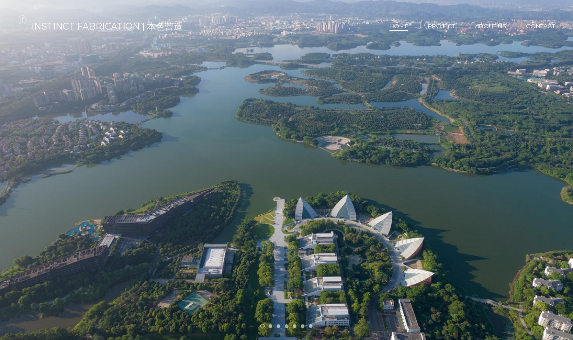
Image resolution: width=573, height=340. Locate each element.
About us (490, 26)
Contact (540, 26)
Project (441, 26)
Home (398, 26)
